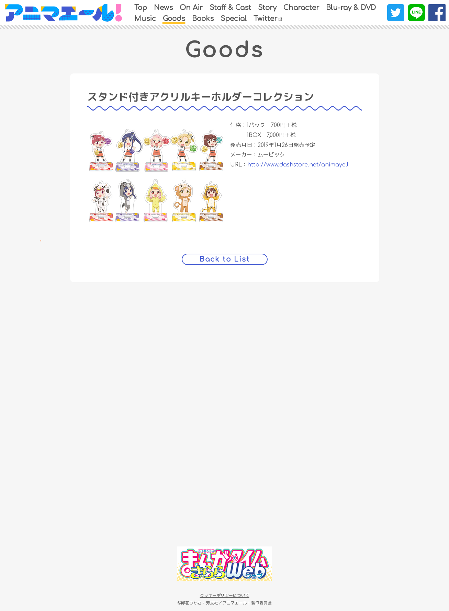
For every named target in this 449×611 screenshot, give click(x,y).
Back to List (224, 259)
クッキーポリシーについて (224, 595)
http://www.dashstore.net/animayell (297, 164)
